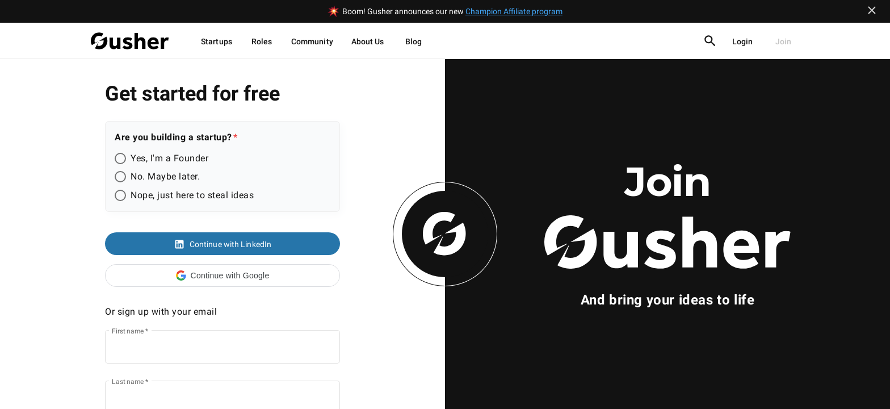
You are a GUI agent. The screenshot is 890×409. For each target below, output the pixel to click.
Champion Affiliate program (513, 11)
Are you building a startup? (173, 137)
